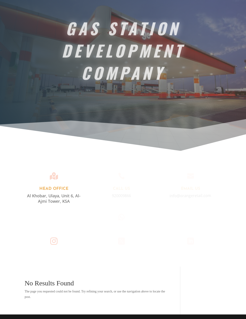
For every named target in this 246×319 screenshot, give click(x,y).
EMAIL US (190, 189)
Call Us (121, 189)
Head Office (53, 189)
